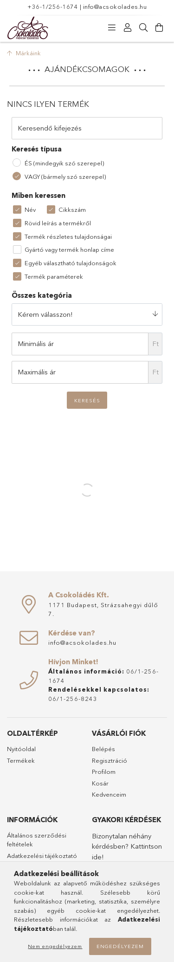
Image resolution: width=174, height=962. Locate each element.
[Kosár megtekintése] (159, 28)
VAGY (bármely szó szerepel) (65, 176)
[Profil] (127, 28)
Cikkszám (72, 209)
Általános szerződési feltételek (36, 839)
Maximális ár (37, 371)
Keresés (87, 400)
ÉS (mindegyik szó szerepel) (64, 163)
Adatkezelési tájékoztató (42, 855)
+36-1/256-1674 (52, 6)
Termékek (21, 760)
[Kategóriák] (112, 28)
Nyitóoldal (21, 749)
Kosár (100, 783)
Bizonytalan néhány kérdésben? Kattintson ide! (127, 846)
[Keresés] (143, 28)
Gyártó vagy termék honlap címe (69, 249)
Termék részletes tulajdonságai (68, 236)
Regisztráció (109, 760)
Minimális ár (36, 343)
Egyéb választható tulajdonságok (70, 263)
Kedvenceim (109, 794)
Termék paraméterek (54, 276)
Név (30, 209)
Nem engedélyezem (55, 946)
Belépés (103, 749)
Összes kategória (42, 295)
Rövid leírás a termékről (58, 223)
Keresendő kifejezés (50, 128)
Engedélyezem (120, 946)
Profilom (104, 771)
